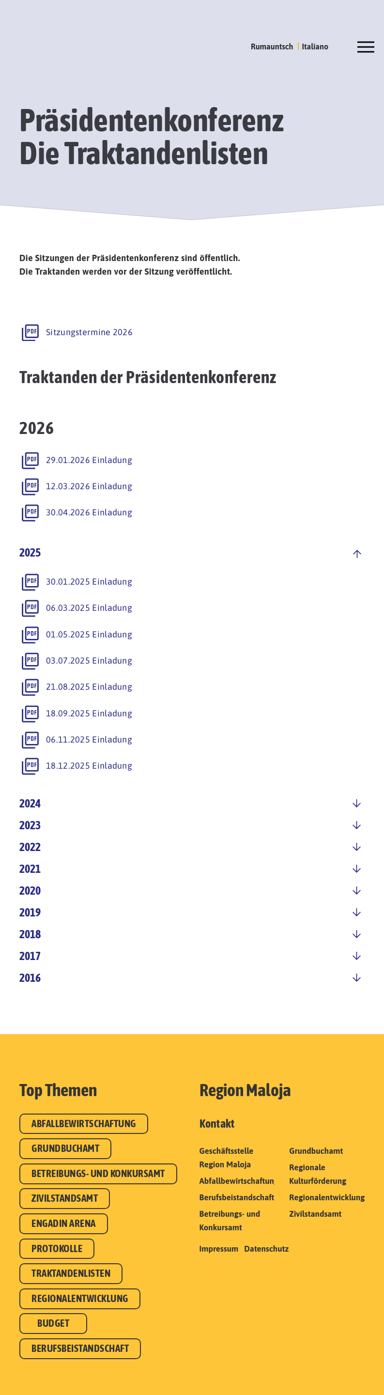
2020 (30, 890)
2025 (30, 552)
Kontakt (217, 1123)
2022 (30, 846)
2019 (30, 912)
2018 (30, 934)
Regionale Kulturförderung (317, 1174)
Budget (53, 1323)
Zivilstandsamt (64, 1198)
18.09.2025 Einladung (89, 713)
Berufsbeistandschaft (80, 1348)
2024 (30, 803)
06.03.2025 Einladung (89, 608)
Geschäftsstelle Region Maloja (227, 1157)
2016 (30, 977)
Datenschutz (266, 1249)
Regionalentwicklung (79, 1298)
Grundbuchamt (65, 1148)
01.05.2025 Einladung (89, 634)
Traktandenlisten (70, 1273)
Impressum (219, 1249)
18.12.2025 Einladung (89, 765)
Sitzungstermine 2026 (89, 332)
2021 (30, 868)
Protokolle (56, 1248)
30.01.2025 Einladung (89, 581)
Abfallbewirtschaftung (83, 1123)
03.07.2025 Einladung (89, 660)
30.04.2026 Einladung (89, 512)
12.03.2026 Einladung (89, 486)
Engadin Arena (63, 1223)
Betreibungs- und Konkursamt (98, 1173)
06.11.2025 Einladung (89, 739)
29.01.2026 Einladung (89, 460)
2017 (30, 955)
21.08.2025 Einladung (89, 687)
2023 (30, 825)
